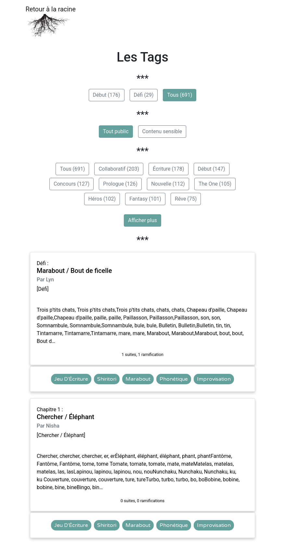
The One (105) (215, 184)
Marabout (137, 379)
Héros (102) (102, 199)
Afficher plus (142, 220)
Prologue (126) (120, 184)
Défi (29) (144, 95)
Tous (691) (179, 95)
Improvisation (214, 379)
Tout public (116, 131)
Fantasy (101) (145, 199)
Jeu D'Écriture (71, 379)
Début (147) (211, 169)
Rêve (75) (186, 199)
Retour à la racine (51, 21)
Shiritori (106, 379)
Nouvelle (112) (168, 184)
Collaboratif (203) (118, 169)
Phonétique (174, 379)
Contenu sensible (162, 131)
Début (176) (106, 95)
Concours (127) (71, 184)
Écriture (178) (168, 169)
